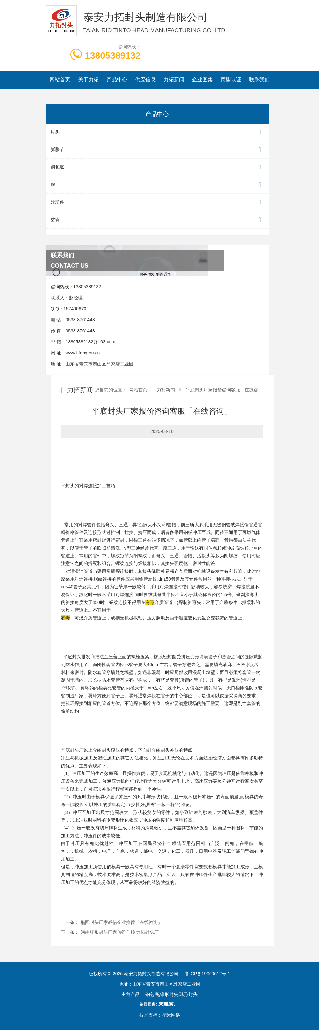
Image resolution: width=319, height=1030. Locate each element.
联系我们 (259, 79)
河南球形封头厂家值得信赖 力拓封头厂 (120, 932)
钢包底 (157, 167)
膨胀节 (157, 150)
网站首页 (60, 79)
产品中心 (117, 79)
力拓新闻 (174, 79)
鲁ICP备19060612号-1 (207, 973)
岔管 (157, 220)
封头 (157, 132)
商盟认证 (231, 79)
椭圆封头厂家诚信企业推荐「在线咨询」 (121, 922)
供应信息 (145, 79)
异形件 (157, 202)
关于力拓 (88, 79)
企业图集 (202, 79)
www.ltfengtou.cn (82, 352)
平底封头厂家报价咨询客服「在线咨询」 (225, 389)
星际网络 (171, 1015)
